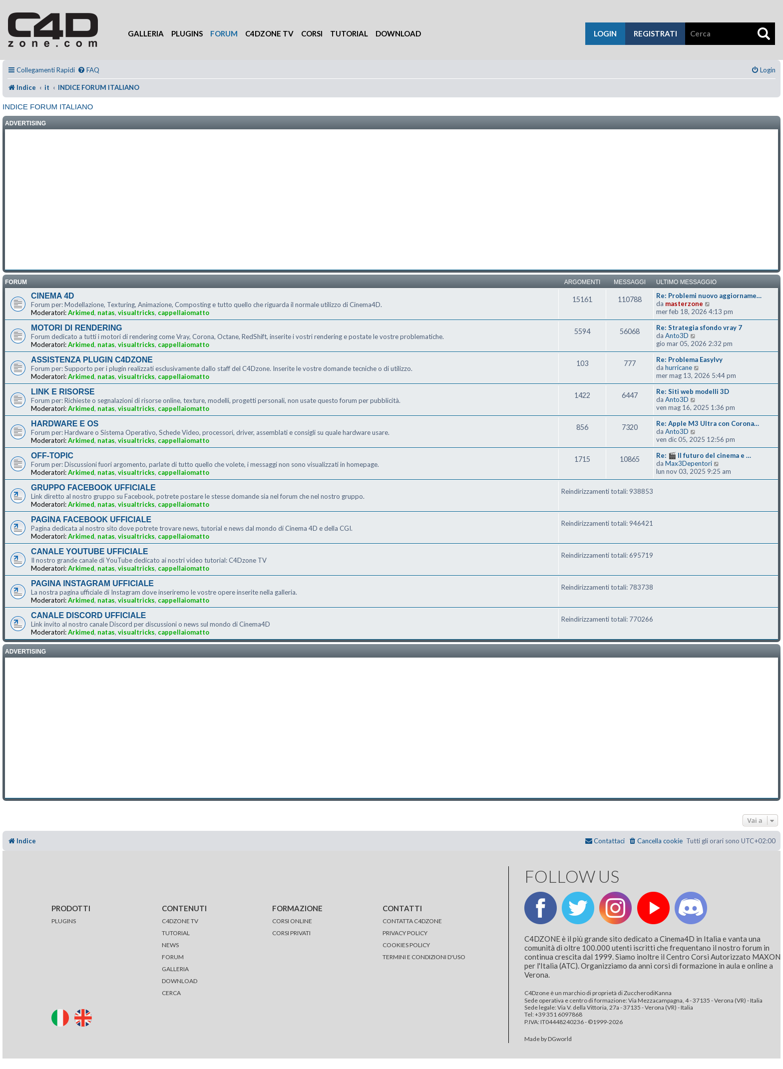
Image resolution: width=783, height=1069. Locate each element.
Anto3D (677, 336)
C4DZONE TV (180, 921)
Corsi (312, 33)
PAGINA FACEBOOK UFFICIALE (91, 519)
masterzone (684, 304)
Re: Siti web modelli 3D (692, 391)
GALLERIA (175, 969)
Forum (224, 33)
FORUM (173, 957)
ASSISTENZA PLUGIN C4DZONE (92, 360)
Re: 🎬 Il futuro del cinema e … (703, 455)
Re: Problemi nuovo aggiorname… (709, 296)
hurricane (678, 367)
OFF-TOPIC (52, 455)
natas (106, 313)
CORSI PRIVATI (291, 933)
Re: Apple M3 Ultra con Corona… (707, 423)
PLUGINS (63, 921)
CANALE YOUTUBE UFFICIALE (89, 551)
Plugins (187, 33)
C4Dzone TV (269, 33)
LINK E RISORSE (63, 391)
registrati (655, 33)
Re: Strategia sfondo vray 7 (699, 328)
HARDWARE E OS (64, 423)
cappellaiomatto (183, 313)
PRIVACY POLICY (405, 933)
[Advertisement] (391, 200)
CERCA (171, 993)
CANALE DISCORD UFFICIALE (88, 615)
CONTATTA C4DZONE (412, 921)
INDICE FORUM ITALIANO (47, 106)
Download (398, 33)
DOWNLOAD (179, 981)
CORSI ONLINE (292, 921)
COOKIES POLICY (406, 945)
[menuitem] (88, 70)
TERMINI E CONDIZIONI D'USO (424, 957)
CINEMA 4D (52, 296)
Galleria (146, 33)
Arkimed (81, 313)
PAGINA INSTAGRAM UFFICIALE (92, 583)
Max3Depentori (688, 463)
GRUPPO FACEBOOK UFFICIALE (93, 487)
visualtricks (136, 313)
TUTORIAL (176, 933)
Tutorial (349, 33)
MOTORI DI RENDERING (76, 328)
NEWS (170, 945)
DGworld (560, 1039)
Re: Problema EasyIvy (689, 359)
